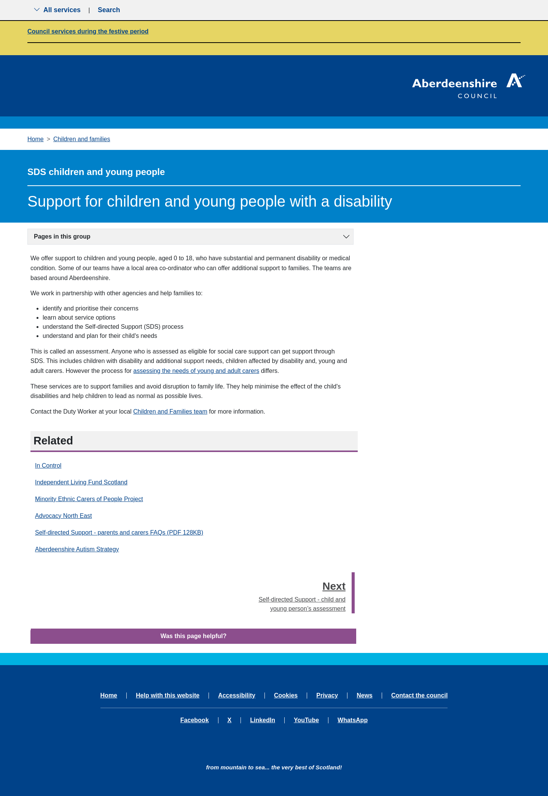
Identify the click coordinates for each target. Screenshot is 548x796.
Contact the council (419, 696)
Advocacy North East (63, 516)
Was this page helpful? (194, 636)
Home (35, 139)
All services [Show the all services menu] (57, 10)
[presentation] (353, 592)
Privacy (327, 696)
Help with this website (167, 696)
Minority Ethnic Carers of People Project (89, 499)
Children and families (81, 139)
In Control (48, 465)
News (365, 696)
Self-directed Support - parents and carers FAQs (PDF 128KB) (119, 532)
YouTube (306, 720)
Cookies (286, 696)
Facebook (194, 720)
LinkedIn (262, 720)
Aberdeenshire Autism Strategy (77, 549)
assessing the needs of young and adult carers (196, 371)
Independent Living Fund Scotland (81, 482)
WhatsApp (353, 720)
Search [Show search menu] (109, 10)
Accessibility (236, 696)
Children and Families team (170, 411)
